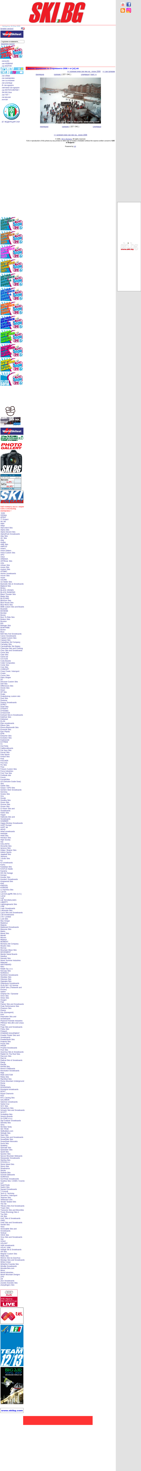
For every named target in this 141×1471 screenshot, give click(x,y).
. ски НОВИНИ (7, 64)
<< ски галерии (109, 71)
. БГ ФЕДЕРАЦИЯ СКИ (10, 122)
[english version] (6, 29)
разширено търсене (8, 44)
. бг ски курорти (7, 85)
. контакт (4, 100)
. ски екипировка (8, 78)
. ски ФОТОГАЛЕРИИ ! (10, 90)
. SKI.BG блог (6, 92)
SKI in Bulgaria (66, 139)
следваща (85, 74)
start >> (94, 74)
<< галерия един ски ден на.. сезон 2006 (83, 71)
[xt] (75, 146)
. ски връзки (6, 97)
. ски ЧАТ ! (5, 95)
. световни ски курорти (10, 88)
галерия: (57, 74)
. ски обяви (5, 76)
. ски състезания (7, 80)
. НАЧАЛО (5, 61)
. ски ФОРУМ (6, 66)
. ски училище (6, 83)
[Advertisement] (129, 62)
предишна (40, 74)
